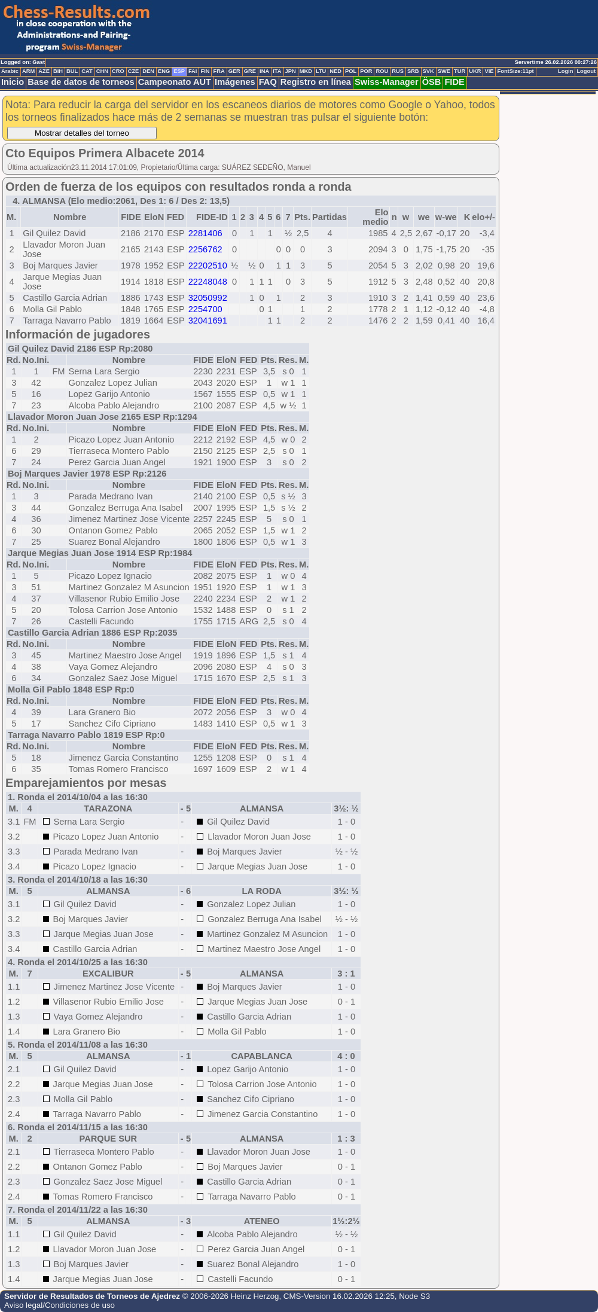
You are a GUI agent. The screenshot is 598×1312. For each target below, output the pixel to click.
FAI (192, 71)
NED (335, 71)
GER (234, 71)
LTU (321, 71)
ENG (164, 71)
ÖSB (431, 82)
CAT (86, 71)
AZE (44, 71)
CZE (133, 71)
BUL (72, 71)
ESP (179, 71)
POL (350, 71)
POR (366, 71)
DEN (148, 71)
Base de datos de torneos (81, 82)
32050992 (207, 298)
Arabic (10, 71)
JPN (290, 71)
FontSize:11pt (515, 71)
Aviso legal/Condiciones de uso (59, 1305)
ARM (28, 71)
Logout (586, 71)
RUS (398, 71)
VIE (488, 71)
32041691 (207, 320)
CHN (102, 71)
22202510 (207, 265)
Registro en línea (315, 82)
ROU (382, 71)
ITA (277, 71)
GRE (250, 71)
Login (565, 71)
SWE (444, 71)
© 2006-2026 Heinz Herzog (230, 1296)
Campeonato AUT (174, 82)
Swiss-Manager (387, 82)
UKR (475, 71)
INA (264, 71)
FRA (218, 71)
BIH (58, 71)
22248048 (207, 281)
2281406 (205, 233)
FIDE (454, 82)
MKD (306, 71)
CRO (118, 71)
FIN (204, 71)
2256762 (205, 249)
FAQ (268, 82)
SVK (428, 71)
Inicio (12, 82)
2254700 (205, 309)
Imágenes (235, 82)
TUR (459, 71)
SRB (413, 71)
